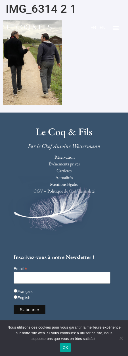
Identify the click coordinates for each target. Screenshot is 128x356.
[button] (115, 28)
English (23, 297)
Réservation (64, 157)
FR (93, 28)
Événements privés (64, 164)
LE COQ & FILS (29, 27)
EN (103, 28)
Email (20, 268)
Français (25, 291)
